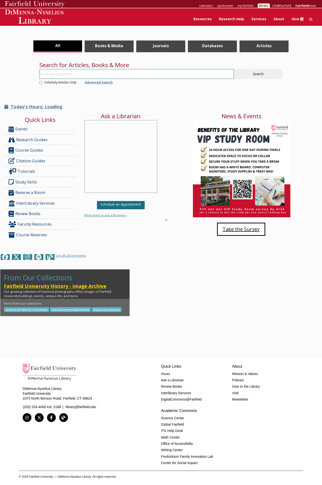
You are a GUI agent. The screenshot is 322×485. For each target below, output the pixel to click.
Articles (264, 45)
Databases (212, 45)
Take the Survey (241, 229)
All (57, 45)
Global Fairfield (172, 424)
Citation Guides (27, 161)
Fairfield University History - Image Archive (55, 286)
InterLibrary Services (32, 203)
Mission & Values (245, 374)
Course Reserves (28, 235)
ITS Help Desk (172, 431)
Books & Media (109, 45)
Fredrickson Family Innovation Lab (187, 456)
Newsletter (240, 399)
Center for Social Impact (179, 463)
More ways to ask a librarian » (105, 215)
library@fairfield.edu (81, 407)
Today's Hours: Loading (33, 107)
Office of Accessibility (177, 444)
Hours (165, 374)
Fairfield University (35, 4)
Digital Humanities (106, 309)
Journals (161, 45)
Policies (238, 380)
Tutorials (23, 171)
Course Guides (26, 150)
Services (258, 19)
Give (297, 19)
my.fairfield (245, 6)
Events (18, 129)
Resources (202, 19)
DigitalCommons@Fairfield (70, 309)
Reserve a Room (27, 192)
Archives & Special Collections (27, 309)
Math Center (170, 437)
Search (258, 74)
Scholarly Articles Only (57, 82)
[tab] (57, 46)
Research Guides (28, 140)
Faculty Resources (30, 224)
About (279, 19)
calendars (206, 6)
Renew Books (24, 213)
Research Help (231, 19)
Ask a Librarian (172, 380)
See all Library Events (70, 255)
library (263, 6)
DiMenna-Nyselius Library (35, 17)
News (305, 6)
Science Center (172, 418)
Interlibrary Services (176, 393)
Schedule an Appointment (121, 204)
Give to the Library (246, 386)
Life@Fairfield (281, 6)
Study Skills (24, 182)
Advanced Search (99, 82)
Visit (235, 393)
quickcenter (225, 6)
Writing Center (172, 450)
